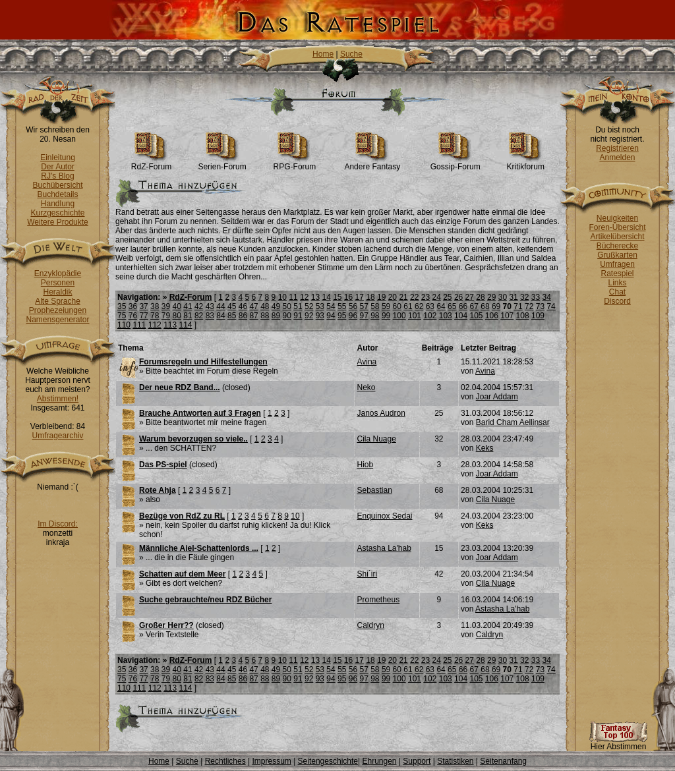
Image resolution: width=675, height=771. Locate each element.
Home (323, 54)
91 (297, 315)
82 (198, 315)
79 (165, 315)
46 (243, 306)
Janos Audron (381, 413)
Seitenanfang (503, 761)
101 (414, 315)
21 (403, 297)
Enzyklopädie (57, 273)
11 (293, 297)
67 (474, 306)
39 (165, 306)
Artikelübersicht (617, 236)
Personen (57, 282)
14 (326, 297)
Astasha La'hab (384, 548)
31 (513, 297)
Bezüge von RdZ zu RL (182, 516)
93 (320, 315)
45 (231, 306)
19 (381, 297)
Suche (351, 54)
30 (502, 297)
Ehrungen (379, 761)
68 (485, 306)
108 (522, 315)
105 (476, 315)
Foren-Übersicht (617, 227)
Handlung (57, 203)
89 (276, 315)
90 (287, 315)
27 (469, 297)
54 (330, 306)
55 (342, 306)
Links (617, 282)
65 (452, 306)
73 (540, 306)
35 (121, 306)
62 (419, 306)
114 (185, 324)
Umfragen (617, 264)
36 (133, 306)
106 (491, 315)
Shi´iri (367, 574)
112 (154, 324)
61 (407, 306)
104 (460, 315)
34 (547, 297)
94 (330, 315)
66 (463, 306)
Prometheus (378, 599)
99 (386, 315)
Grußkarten (617, 255)
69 (496, 306)
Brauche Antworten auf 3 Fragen (200, 413)
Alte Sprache (57, 301)
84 (220, 315)
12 (304, 297)
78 (154, 315)
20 (392, 297)
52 (309, 306)
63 (430, 306)
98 (374, 315)
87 (253, 315)
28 (480, 297)
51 (297, 306)
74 (550, 306)
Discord (617, 301)
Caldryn (370, 625)
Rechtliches (225, 761)
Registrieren (617, 148)
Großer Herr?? (166, 625)
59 (386, 306)
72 (529, 306)
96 (353, 315)
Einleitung (57, 157)
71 (518, 306)
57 (363, 306)
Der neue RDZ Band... (179, 387)
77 (143, 315)
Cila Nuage (376, 438)
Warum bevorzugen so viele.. (193, 438)
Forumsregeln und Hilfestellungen (203, 361)
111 (139, 324)
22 (414, 297)
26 (458, 297)
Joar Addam (497, 396)
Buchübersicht (57, 185)
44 (220, 306)
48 (264, 306)
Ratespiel (617, 273)
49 (276, 306)
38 (154, 306)
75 (121, 315)
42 (198, 306)
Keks (485, 448)
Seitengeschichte (328, 761)
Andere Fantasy (372, 163)
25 (447, 297)
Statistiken (455, 761)
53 (320, 306)
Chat (617, 292)
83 (210, 315)
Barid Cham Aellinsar (513, 422)
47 (253, 306)
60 (397, 306)
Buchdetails (57, 194)
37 (143, 306)
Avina (366, 361)
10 (282, 297)
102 (429, 315)
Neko (366, 387)
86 (243, 315)
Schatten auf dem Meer (182, 574)
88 (264, 315)
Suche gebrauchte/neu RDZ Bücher (205, 599)
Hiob (365, 464)
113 (170, 324)
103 (445, 315)
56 (353, 306)
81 (187, 315)
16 (348, 297)
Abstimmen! (57, 398)
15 (337, 297)
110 (124, 324)
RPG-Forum (295, 163)
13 (315, 297)
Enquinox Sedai (384, 516)
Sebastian (374, 490)
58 (374, 306)
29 (491, 297)
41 (187, 306)
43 (210, 306)
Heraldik (57, 292)
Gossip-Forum (455, 163)
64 (440, 306)
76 (133, 315)
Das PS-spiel (163, 464)
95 (342, 315)
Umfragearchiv (57, 435)
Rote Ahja (157, 490)
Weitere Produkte (57, 222)
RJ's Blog (57, 176)
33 (535, 297)
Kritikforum (525, 163)
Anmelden (617, 157)
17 (359, 297)
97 (363, 315)
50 (287, 306)
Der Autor (57, 166)
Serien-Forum (222, 163)
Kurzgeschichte (57, 212)
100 (399, 315)
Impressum (271, 761)
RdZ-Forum (151, 163)
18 (370, 297)
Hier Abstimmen (618, 743)
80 (177, 315)
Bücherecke (617, 245)
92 (309, 315)
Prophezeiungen (57, 310)
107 (507, 315)
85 (231, 315)
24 (436, 297)
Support (416, 761)
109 (537, 315)
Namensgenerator (57, 319)
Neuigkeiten (617, 218)
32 (524, 297)
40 (177, 306)
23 (425, 297)
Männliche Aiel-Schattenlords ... (198, 548)
